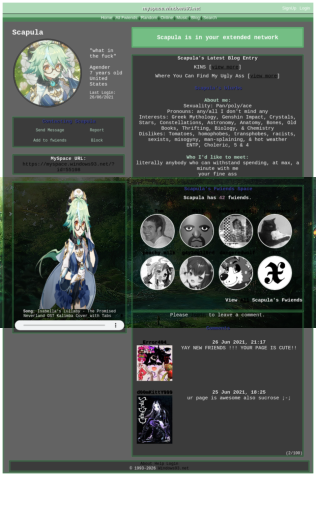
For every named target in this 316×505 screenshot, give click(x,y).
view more (225, 70)
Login (305, 8)
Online (166, 17)
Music (182, 17)
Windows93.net (173, 497)
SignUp (289, 8)
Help (159, 491)
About (146, 491)
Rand (149, 17)
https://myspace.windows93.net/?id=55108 (68, 171)
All (126, 17)
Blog (195, 17)
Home (106, 17)
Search (210, 17)
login (198, 338)
